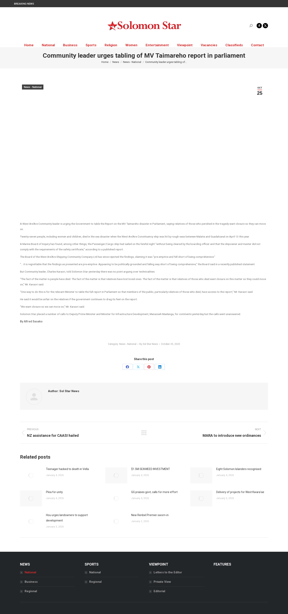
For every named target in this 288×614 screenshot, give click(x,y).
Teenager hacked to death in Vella (67, 469)
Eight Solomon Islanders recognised (238, 469)
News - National (33, 87)
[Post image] (31, 475)
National (30, 572)
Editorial (159, 591)
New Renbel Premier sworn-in (150, 515)
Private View (162, 582)
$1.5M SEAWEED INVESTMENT (150, 469)
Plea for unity (54, 492)
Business (31, 582)
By (148, 344)
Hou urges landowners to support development (67, 517)
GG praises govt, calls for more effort (154, 492)
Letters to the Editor (168, 572)
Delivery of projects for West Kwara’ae (240, 492)
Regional (31, 591)
